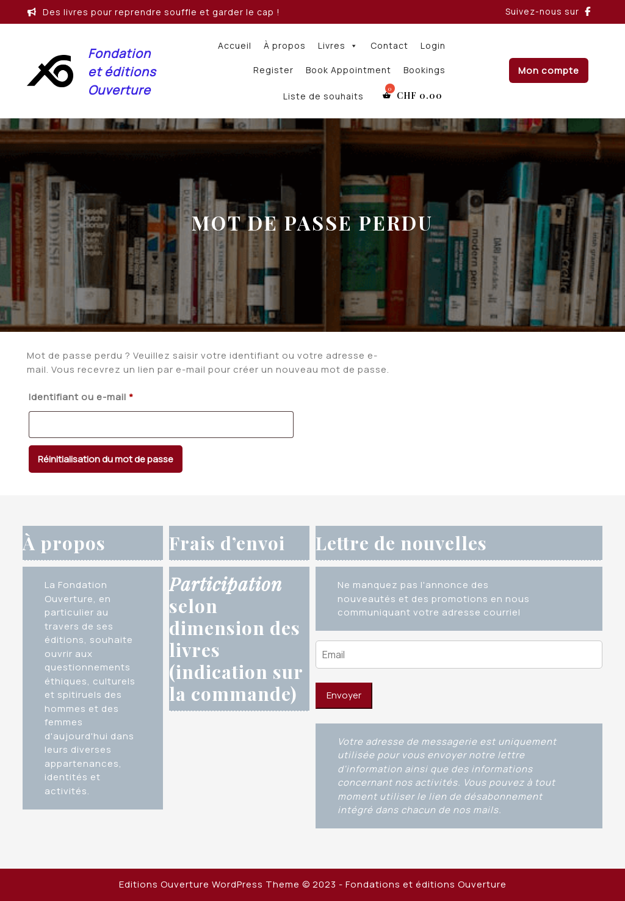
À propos (285, 45)
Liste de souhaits (323, 96)
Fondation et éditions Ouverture (122, 71)
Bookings (424, 70)
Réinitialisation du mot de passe (105, 459)
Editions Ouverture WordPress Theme (209, 884)
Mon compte (548, 70)
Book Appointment (348, 70)
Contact (389, 45)
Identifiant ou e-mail (108, 395)
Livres (338, 46)
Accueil (234, 45)
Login (433, 45)
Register (273, 70)
